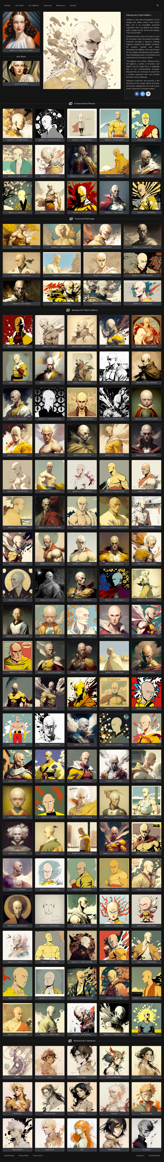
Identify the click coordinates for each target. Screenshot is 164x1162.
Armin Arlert (49, 1149)
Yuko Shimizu (151, 212)
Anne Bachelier (54, 382)
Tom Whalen (119, 962)
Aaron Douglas (22, 346)
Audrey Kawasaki (87, 419)
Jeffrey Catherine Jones (22, 708)
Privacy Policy (24, 1156)
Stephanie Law (22, 962)
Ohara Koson (26, 275)
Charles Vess (119, 455)
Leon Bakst (54, 781)
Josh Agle (22, 745)
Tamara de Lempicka (26, 50)
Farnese (114, 1113)
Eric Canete (22, 564)
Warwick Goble (22, 1034)
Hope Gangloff (22, 176)
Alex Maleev (119, 346)
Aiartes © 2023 (154, 1156)
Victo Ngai (118, 998)
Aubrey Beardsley (54, 140)
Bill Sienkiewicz (22, 455)
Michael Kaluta (86, 817)
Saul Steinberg (87, 140)
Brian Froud (87, 455)
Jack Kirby (22, 672)
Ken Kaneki (146, 1149)
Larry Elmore (22, 781)
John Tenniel (118, 708)
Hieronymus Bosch (22, 636)
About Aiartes (9, 1156)
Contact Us (140, 1156)
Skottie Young (151, 926)
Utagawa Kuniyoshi (86, 998)
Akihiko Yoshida (86, 346)
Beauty (12, 50)
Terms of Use (38, 1156)
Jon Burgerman (151, 708)
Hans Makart (26, 303)
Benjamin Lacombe (151, 419)
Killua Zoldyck (17, 1149)
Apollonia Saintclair (118, 382)
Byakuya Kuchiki (49, 1113)
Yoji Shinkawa (86, 1034)
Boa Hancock (146, 1077)
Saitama (9, 140)
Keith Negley (151, 745)
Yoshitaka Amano (22, 140)
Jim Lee (151, 176)
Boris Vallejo (54, 455)
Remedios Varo (22, 926)
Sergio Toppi (87, 926)
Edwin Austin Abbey (54, 527)
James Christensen (86, 672)
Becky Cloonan (119, 419)
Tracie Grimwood (54, 998)
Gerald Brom (118, 564)
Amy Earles (22, 382)
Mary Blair (54, 817)
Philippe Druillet (151, 853)
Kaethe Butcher (54, 745)
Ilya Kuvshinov (119, 636)
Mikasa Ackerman (114, 1149)
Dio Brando (17, 1113)
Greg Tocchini (54, 176)
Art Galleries (34, 5)
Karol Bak (86, 745)
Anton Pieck (87, 382)
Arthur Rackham (151, 382)
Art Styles (19, 5)
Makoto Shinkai (151, 781)
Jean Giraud (119, 176)
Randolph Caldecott (119, 889)
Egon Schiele (86, 527)
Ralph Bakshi (86, 889)
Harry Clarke (118, 600)
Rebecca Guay (107, 303)
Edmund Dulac (22, 527)
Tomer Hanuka (151, 962)
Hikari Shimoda (54, 636)
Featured (47, 5)
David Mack (151, 491)
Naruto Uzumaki (146, 1113)
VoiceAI (73, 5)
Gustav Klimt (22, 600)
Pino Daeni (22, 889)
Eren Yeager (82, 1077)
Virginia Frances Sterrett (151, 998)
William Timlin (54, 1034)
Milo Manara (107, 275)
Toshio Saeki (151, 140)
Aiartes (8, 5)
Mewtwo (17, 1077)
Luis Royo (119, 781)
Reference (60, 5)
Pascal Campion (86, 853)
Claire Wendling (22, 491)
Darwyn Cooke (119, 491)
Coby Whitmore (54, 491)
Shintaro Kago (119, 926)
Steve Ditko (54, 962)
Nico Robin (82, 1113)
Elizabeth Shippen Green (118, 527)
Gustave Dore (147, 247)
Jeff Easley (151, 672)
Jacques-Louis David (86, 176)
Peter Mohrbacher (119, 853)
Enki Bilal (151, 527)
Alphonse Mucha (66, 247)
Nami (82, 1149)
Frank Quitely (119, 140)
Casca (50, 1077)
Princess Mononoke (114, 1077)
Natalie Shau (22, 853)
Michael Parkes (119, 817)
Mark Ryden (22, 817)
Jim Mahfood (86, 212)
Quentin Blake (54, 889)
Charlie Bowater (151, 455)
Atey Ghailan (118, 212)
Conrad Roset (147, 303)
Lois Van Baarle (86, 781)
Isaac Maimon (151, 636)
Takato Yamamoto (147, 275)
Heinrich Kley (151, 600)
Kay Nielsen (22, 212)
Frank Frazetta (54, 212)
